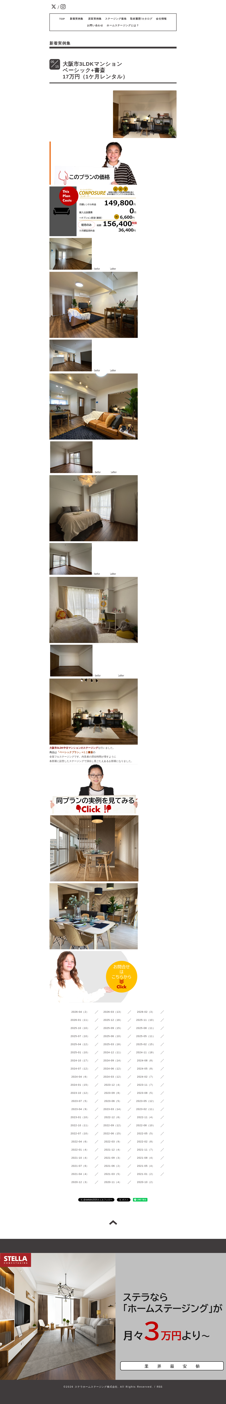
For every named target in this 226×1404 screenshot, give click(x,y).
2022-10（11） (80, 1125)
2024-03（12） (113, 1076)
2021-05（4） (145, 1165)
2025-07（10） (80, 1036)
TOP (62, 18)
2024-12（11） (113, 1052)
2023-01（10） (80, 1117)
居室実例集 (95, 18)
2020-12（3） (80, 1182)
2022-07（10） (80, 1133)
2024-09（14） (113, 1060)
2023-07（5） (80, 1101)
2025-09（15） (113, 1028)
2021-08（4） (145, 1157)
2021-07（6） (80, 1165)
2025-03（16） (113, 1044)
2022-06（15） (113, 1133)
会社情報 (161, 18)
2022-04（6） (80, 1141)
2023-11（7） (145, 1084)
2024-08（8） (145, 1060)
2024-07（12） (80, 1068)
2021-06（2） (113, 1165)
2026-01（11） (80, 1020)
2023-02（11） (145, 1109)
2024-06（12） (113, 1068)
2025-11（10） (145, 1020)
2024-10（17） (80, 1060)
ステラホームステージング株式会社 (96, 1386)
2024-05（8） (145, 1068)
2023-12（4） (113, 1084)
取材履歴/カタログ (141, 18)
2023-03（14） (113, 1109)
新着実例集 (78, 18)
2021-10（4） (80, 1157)
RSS (159, 1386)
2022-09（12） (113, 1125)
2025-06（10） (113, 1036)
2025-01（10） (80, 1052)
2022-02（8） (145, 1141)
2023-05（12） (145, 1101)
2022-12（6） (113, 1117)
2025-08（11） (145, 1028)
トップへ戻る (113, 1222)
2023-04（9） (80, 1109)
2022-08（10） (145, 1125)
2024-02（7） (145, 1076)
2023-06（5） (113, 1101)
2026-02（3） (145, 1011)
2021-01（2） (145, 1174)
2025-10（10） (80, 1028)
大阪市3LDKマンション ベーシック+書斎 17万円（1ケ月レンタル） (128, 70)
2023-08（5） (145, 1093)
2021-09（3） (113, 1157)
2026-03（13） (113, 1011)
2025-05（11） (145, 1036)
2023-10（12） (80, 1093)
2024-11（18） (145, 1052)
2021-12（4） (113, 1149)
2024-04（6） (80, 1076)
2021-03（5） (113, 1174)
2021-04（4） (80, 1174)
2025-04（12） (80, 1044)
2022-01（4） (80, 1149)
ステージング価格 (116, 18)
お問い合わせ (95, 25)
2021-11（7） (145, 1149)
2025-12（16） (113, 1020)
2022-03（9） (113, 1141)
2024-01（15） (80, 1084)
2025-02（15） (145, 1044)
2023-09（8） (113, 1093)
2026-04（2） (80, 1011)
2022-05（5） (145, 1133)
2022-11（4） (145, 1117)
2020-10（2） (145, 1182)
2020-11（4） (113, 1182)
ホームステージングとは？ (123, 25)
